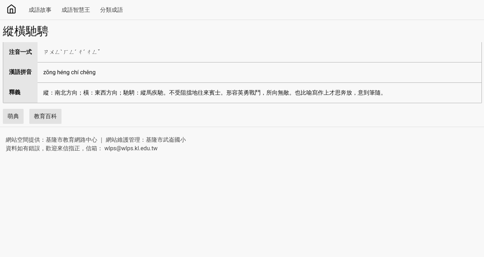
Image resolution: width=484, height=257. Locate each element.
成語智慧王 (75, 9)
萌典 (13, 116)
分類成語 (111, 9)
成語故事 (40, 9)
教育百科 (45, 116)
